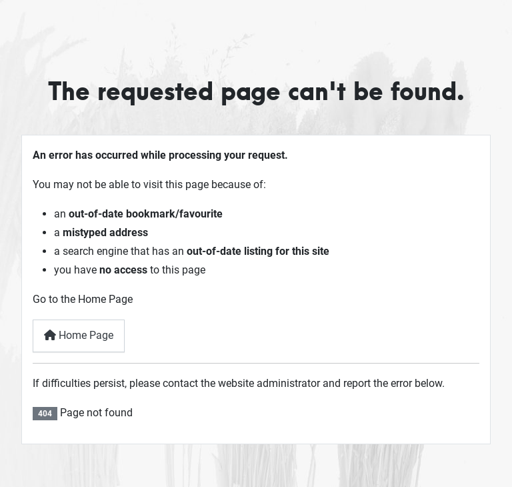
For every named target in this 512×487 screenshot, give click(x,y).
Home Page (78, 335)
